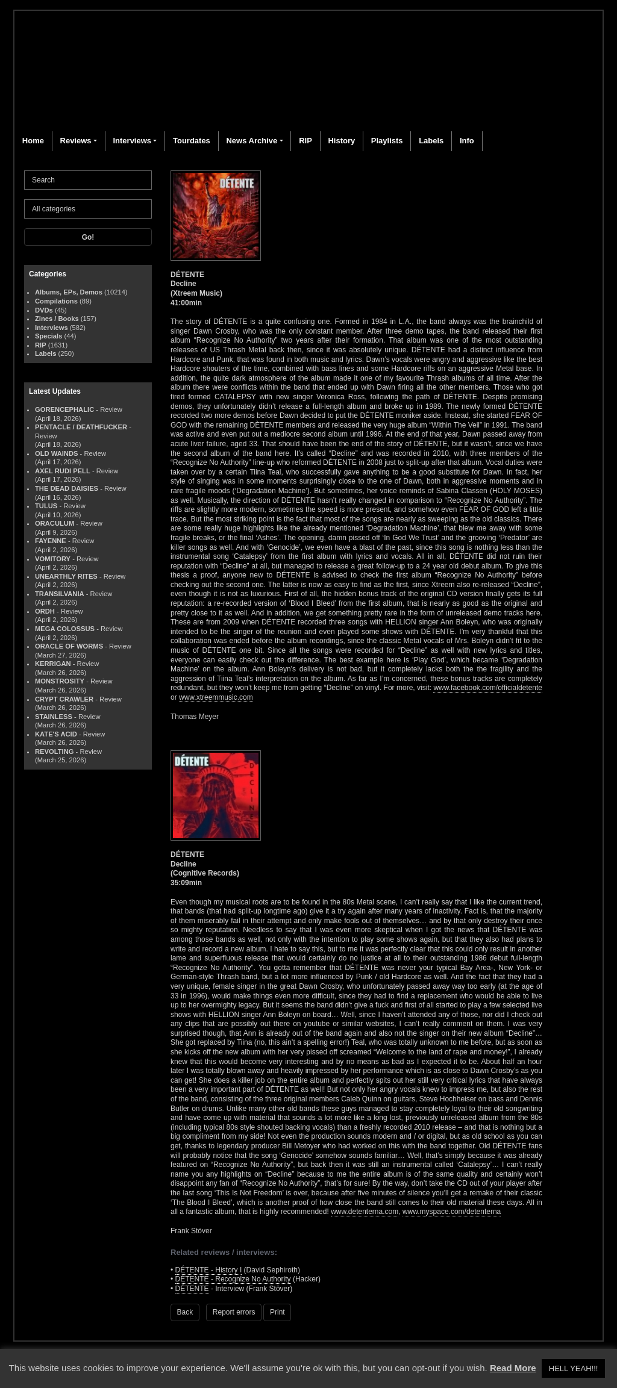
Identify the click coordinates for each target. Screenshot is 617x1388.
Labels (431, 140)
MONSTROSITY (59, 681)
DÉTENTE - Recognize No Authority (233, 1279)
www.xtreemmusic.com (216, 697)
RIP (305, 140)
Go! (88, 237)
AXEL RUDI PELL (62, 471)
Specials (48, 336)
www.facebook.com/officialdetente (487, 687)
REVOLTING (54, 751)
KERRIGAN (53, 663)
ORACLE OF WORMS (69, 646)
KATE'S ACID (56, 734)
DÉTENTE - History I (208, 1270)
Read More (513, 1368)
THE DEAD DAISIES (66, 488)
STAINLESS (53, 716)
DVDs (44, 310)
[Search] (88, 180)
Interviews (132, 140)
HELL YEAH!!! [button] (573, 1368)
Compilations (56, 301)
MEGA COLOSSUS (65, 628)
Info (467, 140)
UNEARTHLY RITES (66, 576)
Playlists (387, 140)
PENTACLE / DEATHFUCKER (81, 427)
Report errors (234, 1312)
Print (277, 1312)
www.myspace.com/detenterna (451, 1211)
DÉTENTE (192, 1288)
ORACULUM (54, 523)
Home (33, 140)
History (341, 140)
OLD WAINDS (56, 453)
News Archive (251, 140)
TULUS (46, 505)
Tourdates (191, 140)
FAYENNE (50, 540)
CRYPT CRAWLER (64, 699)
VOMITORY (52, 558)
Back (185, 1312)
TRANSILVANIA (59, 593)
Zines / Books (57, 318)
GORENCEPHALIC (64, 409)
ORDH (45, 611)
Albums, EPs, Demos (68, 292)
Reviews (76, 140)
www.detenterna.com (364, 1211)
